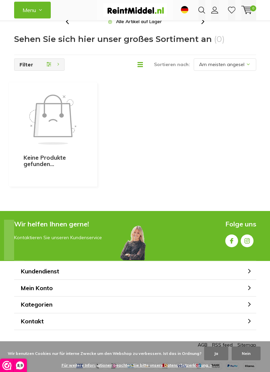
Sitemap (246, 315)
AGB (202, 315)
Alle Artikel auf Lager (139, 32)
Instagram (247, 209)
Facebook (231, 209)
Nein (246, 353)
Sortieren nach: (172, 74)
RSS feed (222, 315)
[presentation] (71, 32)
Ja (216, 353)
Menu (29, 10)
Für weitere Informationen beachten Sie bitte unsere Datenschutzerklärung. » (137, 365)
